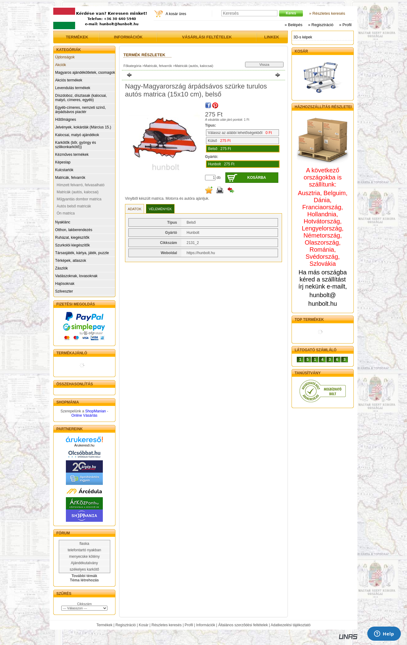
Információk (205, 625)
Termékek (104, 625)
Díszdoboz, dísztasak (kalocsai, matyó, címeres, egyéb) (81, 97)
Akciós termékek (68, 80)
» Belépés (293, 24)
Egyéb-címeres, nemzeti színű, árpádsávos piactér (80, 109)
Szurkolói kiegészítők (72, 245)
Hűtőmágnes (65, 119)
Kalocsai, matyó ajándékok (77, 135)
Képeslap (63, 162)
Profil (189, 625)
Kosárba (256, 177)
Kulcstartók (64, 170)
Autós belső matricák (74, 206)
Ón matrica (66, 213)
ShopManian (95, 411)
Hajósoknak (65, 283)
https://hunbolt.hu (201, 253)
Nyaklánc (62, 222)
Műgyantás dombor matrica (79, 199)
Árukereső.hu (84, 445)
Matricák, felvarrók (70, 177)
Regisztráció (125, 625)
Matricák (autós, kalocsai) (78, 192)
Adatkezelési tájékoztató (290, 625)
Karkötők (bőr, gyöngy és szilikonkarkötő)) (75, 144)
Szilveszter (64, 291)
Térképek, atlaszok (70, 260)
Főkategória (132, 66)
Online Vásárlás (84, 415)
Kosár (143, 625)
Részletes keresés (166, 625)
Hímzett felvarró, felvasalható (80, 185)
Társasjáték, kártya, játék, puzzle (82, 253)
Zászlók (61, 268)
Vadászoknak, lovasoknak (76, 276)
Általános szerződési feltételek (243, 625)
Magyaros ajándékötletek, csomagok (85, 72)
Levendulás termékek (72, 88)
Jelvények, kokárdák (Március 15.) (83, 127)
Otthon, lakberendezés (73, 230)
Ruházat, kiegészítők (72, 237)
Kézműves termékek (72, 154)
